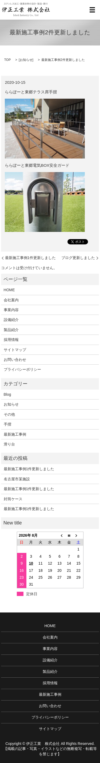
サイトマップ (15, 350)
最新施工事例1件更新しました (30, 258)
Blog (7, 394)
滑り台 (9, 444)
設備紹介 (11, 320)
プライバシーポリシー (22, 369)
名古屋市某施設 (17, 479)
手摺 (7, 424)
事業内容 (11, 310)
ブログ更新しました (78, 258)
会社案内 (11, 300)
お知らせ (26, 60)
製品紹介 (11, 330)
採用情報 (11, 339)
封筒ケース (13, 499)
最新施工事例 (15, 434)
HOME (9, 290)
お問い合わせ (15, 359)
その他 (9, 414)
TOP (7, 60)
